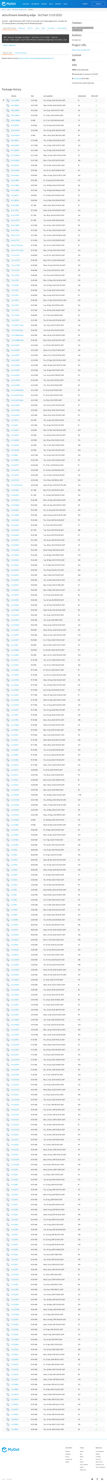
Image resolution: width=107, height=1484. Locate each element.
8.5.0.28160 (15, 185)
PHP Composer (84, 1464)
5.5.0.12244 (15, 1090)
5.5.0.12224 (15, 1130)
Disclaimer (9, 1479)
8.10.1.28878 (15, 115)
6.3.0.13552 (15, 565)
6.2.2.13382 (15, 655)
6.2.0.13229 (15, 815)
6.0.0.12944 (15, 1060)
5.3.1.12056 (14, 1359)
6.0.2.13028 (15, 990)
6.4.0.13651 (15, 510)
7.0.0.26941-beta (17, 330)
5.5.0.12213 (14, 1145)
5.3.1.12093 (14, 1319)
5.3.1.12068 (14, 1344)
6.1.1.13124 (14, 885)
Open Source (99, 1462)
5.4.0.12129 (15, 1275)
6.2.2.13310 (14, 720)
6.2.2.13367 (15, 665)
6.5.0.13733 (15, 475)
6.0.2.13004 (15, 1025)
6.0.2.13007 (15, 1015)
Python (82, 1467)
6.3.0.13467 (15, 620)
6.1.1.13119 (14, 890)
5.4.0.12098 (15, 1310)
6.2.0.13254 (15, 790)
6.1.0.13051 (14, 945)
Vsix (81, 1459)
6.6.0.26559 (15, 370)
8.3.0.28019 (15, 205)
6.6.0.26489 (15, 385)
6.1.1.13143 (14, 865)
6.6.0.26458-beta (17, 390)
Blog (65, 4)
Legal (3, 1479)
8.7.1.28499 (15, 150)
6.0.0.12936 (15, 1070)
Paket (43, 28)
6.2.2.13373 (15, 660)
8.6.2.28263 (15, 160)
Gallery (8, 9)
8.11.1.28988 (15, 105)
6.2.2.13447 (15, 630)
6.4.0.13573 (15, 540)
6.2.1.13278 (14, 765)
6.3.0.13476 (15, 615)
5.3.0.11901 (14, 1429)
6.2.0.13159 (14, 845)
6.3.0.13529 (15, 590)
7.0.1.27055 (15, 320)
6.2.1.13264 (14, 785)
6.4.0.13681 (15, 490)
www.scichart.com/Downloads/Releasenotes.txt (36, 58)
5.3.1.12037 (14, 1379)
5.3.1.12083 (14, 1334)
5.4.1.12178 (14, 1195)
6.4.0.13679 (15, 495)
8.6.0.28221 (15, 175)
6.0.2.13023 (15, 995)
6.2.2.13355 (15, 675)
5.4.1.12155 (14, 1240)
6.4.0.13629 (15, 530)
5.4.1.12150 (14, 1250)
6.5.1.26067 (15, 435)
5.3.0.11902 (15, 1424)
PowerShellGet (62, 28)
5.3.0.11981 (14, 1389)
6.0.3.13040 (15, 960)
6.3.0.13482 (15, 610)
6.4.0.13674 (15, 500)
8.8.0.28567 (15, 145)
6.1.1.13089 (14, 920)
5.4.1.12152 (14, 1245)
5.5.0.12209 (15, 1160)
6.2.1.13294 (14, 745)
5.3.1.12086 (14, 1329)
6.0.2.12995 (15, 1035)
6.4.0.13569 (15, 545)
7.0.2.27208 (15, 265)
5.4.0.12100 (15, 1305)
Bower (81, 1456)
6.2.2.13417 (14, 640)
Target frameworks (21, 53)
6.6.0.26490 (15, 380)
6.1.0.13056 (15, 940)
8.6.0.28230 (15, 170)
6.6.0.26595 (15, 350)
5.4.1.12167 (14, 1215)
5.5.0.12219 (15, 1135)
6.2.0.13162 (14, 840)
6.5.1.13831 (14, 455)
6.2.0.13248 (15, 800)
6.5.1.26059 (15, 445)
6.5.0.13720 (15, 480)
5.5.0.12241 (15, 1095)
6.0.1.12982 (15, 1040)
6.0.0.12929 (15, 1075)
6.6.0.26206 (15, 410)
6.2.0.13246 (15, 805)
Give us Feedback (100, 1467)
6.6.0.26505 (15, 375)
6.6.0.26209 (15, 405)
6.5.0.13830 (15, 460)
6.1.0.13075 (15, 925)
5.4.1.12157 (14, 1235)
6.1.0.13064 (15, 935)
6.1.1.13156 (14, 850)
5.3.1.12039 (14, 1374)
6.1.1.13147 (14, 860)
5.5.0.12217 (15, 1140)
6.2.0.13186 (14, 825)
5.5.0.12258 (15, 1080)
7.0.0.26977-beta (17, 325)
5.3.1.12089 (14, 1324)
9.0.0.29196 (15, 100)
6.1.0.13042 (15, 955)
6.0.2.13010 (15, 1010)
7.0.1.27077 (15, 310)
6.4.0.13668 (15, 505)
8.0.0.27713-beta (17, 245)
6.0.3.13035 (15, 980)
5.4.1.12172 (14, 1200)
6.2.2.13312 (14, 715)
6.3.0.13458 (15, 625)
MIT (74, 60)
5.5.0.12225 (15, 1125)
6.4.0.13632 (15, 525)
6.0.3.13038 (15, 970)
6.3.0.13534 (15, 580)
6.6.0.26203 (15, 415)
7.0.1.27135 (14, 290)
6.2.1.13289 (14, 750)
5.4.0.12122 (15, 1280)
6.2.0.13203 (15, 820)
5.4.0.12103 (15, 1300)
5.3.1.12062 (14, 1349)
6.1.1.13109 (14, 910)
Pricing (44, 4)
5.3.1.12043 (14, 1364)
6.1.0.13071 (14, 930)
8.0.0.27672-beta (17, 250)
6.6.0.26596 (15, 345)
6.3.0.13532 (15, 585)
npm (81, 1454)
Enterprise (35, 4)
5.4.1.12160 (14, 1225)
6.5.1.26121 (14, 425)
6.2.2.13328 (15, 700)
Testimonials (68, 1459)
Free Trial (98, 1459)
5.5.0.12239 (15, 1105)
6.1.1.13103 (14, 915)
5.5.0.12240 (15, 1100)
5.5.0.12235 (15, 1115)
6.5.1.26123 (14, 420)
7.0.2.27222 (15, 255)
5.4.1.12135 (14, 1270)
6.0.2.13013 (14, 1005)
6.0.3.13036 (15, 975)
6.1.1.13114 (14, 905)
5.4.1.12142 (14, 1255)
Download (77, 79)
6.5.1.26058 (15, 450)
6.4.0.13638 (15, 515)
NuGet (81, 1451)
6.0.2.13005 (15, 1020)
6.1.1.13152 (14, 855)
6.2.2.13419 (14, 635)
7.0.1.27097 (15, 305)
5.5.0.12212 (15, 1150)
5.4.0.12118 (14, 1290)
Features (26, 4)
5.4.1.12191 (14, 1175)
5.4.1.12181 (14, 1185)
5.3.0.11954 (15, 1414)
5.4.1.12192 (14, 1170)
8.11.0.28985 (15, 110)
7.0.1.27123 (14, 295)
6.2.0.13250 (15, 795)
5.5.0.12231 (14, 1120)
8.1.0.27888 (15, 225)
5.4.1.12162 (14, 1220)
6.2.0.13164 (15, 835)
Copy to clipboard (9, 45)
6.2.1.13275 (14, 770)
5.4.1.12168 (14, 1210)
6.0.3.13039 (15, 965)
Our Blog (98, 1456)
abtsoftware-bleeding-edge (19, 9)
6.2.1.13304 (14, 730)
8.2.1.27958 (15, 215)
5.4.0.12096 (15, 1314)
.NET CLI (30, 28)
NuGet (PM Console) (9, 28)
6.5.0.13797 (15, 465)
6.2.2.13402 (15, 650)
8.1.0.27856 (15, 230)
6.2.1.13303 (14, 735)
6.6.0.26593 (15, 355)
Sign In (85, 4)
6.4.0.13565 (15, 550)
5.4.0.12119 (14, 1285)
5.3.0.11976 (14, 1399)
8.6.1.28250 (15, 165)
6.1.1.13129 (14, 875)
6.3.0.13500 (15, 605)
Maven (82, 1462)
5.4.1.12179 (14, 1190)
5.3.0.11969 (14, 1404)
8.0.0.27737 (15, 240)
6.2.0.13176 (14, 830)
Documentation (100, 1451)
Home (3, 9)
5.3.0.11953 (14, 1419)
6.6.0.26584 (15, 365)
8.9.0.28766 (15, 130)
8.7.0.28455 (15, 155)
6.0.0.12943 (15, 1065)
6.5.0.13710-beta (16, 485)
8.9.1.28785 (15, 125)
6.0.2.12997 (15, 1030)
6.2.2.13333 (15, 695)
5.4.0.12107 (15, 1295)
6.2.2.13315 (14, 710)
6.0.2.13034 (15, 985)
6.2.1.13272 (14, 775)
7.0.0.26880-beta (17, 340)
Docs (51, 4)
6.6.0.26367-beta (17, 400)
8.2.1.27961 (14, 210)
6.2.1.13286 (14, 755)
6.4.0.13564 (15, 555)
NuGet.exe (21, 28)
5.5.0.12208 (15, 1165)
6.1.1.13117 (14, 895)
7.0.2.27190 (15, 275)
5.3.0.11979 (14, 1394)
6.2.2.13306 (15, 725)
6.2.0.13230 (15, 810)
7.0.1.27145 (15, 285)
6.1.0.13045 (15, 950)
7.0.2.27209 (15, 260)
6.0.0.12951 (15, 1055)
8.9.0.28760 (15, 135)
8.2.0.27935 (15, 220)
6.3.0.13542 (15, 570)
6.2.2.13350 (15, 680)
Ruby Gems (83, 1470)
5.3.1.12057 (14, 1354)
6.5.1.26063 (15, 440)
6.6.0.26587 (15, 360)
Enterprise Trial (100, 1464)
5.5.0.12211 (14, 1155)
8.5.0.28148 (15, 190)
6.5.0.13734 (15, 470)
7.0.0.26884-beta (17, 335)
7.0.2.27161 (15, 280)
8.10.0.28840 (15, 120)
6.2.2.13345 (15, 685)
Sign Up (98, 4)
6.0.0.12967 (15, 1050)
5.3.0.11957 (14, 1409)
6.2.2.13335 (15, 690)
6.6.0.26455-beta (17, 395)
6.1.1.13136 (14, 870)
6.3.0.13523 (15, 595)
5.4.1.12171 (14, 1205)
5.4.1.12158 (14, 1230)
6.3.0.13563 (15, 560)
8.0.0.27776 (15, 235)
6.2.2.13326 (15, 705)
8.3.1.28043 (15, 200)
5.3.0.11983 (14, 1384)
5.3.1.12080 (15, 1339)
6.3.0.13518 (14, 600)
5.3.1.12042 (15, 1369)
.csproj (37, 28)
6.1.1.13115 (14, 900)
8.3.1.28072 (15, 195)
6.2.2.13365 (15, 670)
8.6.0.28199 (15, 180)
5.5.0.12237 (15, 1110)
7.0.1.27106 (15, 300)
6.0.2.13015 (15, 1000)
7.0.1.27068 (15, 315)
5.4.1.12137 (14, 1265)
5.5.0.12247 (15, 1085)
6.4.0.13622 (15, 535)
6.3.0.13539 (15, 575)
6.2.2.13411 (14, 645)
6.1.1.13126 (14, 880)
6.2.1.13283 (14, 760)
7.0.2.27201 (15, 270)
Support (58, 4)
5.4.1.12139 (14, 1260)
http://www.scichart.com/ (81, 50)
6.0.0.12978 (15, 1045)
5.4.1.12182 (14, 1180)
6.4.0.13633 (15, 520)
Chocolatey (51, 28)
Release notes (7, 53)
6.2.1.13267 (14, 780)
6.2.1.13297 (14, 740)
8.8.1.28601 (15, 140)
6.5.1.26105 (15, 430)
